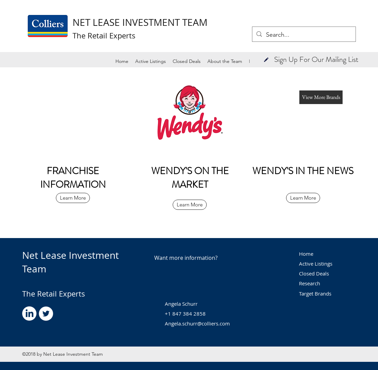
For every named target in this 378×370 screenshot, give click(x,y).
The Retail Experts (53, 294)
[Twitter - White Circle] (46, 313)
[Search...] (303, 35)
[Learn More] (73, 198)
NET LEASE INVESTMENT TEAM (140, 22)
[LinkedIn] (29, 313)
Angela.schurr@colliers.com (197, 323)
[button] (266, 59)
